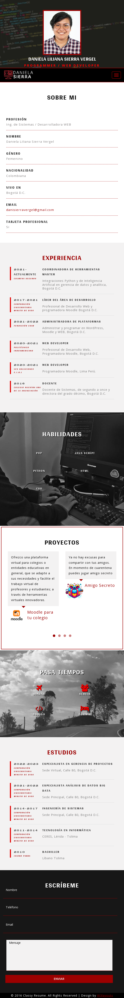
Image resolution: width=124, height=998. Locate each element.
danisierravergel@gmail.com (30, 210)
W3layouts (105, 995)
